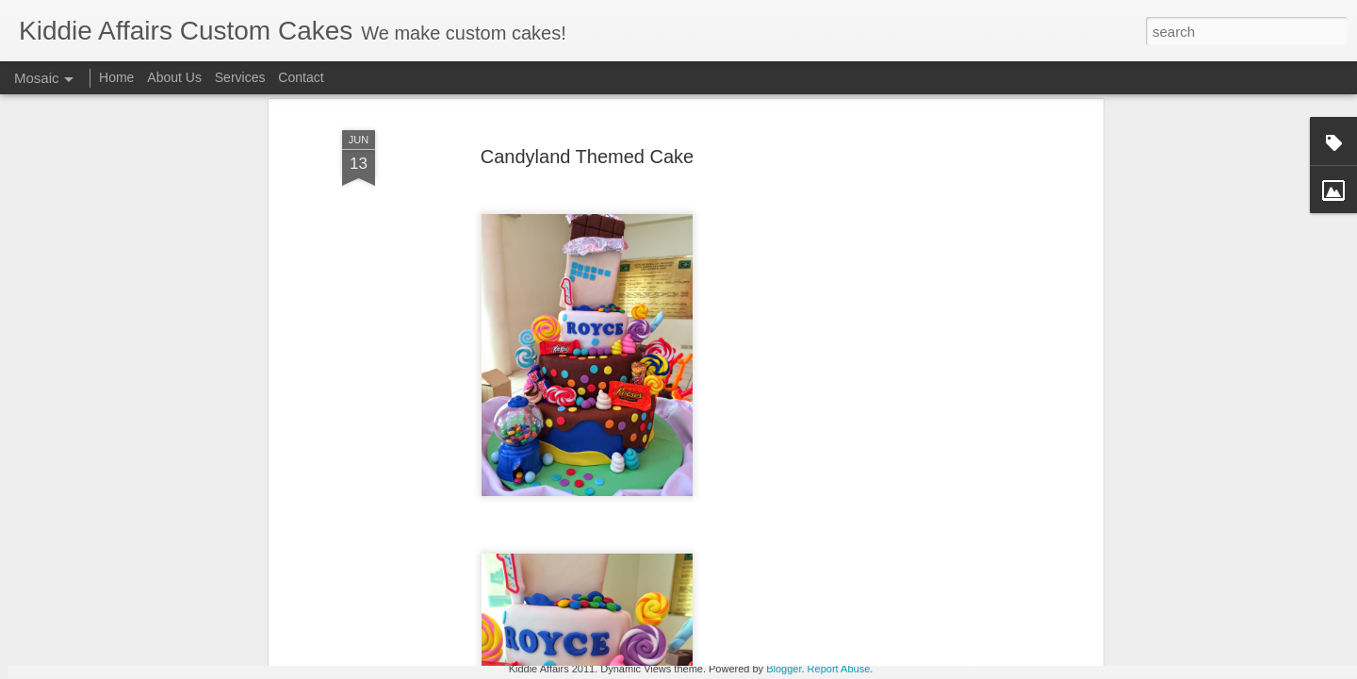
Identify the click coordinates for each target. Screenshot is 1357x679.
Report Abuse (839, 668)
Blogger (783, 668)
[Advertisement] (936, 333)
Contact (300, 77)
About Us (174, 77)
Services (240, 77)
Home (116, 77)
